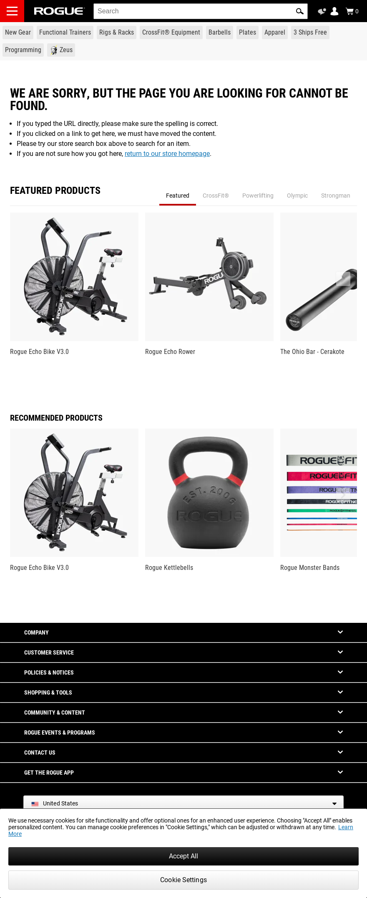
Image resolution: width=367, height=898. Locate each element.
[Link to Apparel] (275, 32)
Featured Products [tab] (55, 191)
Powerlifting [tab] (258, 195)
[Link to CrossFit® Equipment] (171, 32)
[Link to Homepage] (59, 11)
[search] (200, 11)
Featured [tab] (177, 195)
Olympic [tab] (297, 195)
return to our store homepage (167, 154)
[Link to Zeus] (61, 50)
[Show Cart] (352, 11)
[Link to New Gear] (18, 32)
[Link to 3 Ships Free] (310, 32)
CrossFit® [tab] (216, 195)
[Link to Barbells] (219, 32)
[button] (300, 11)
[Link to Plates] (247, 32)
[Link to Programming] (23, 50)
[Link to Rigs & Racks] (116, 32)
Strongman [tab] (335, 195)
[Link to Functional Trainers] (65, 32)
